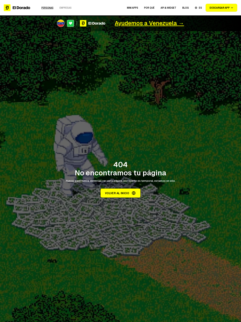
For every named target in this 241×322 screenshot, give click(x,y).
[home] (17, 7)
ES (200, 7)
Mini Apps (132, 7)
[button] (132, 8)
